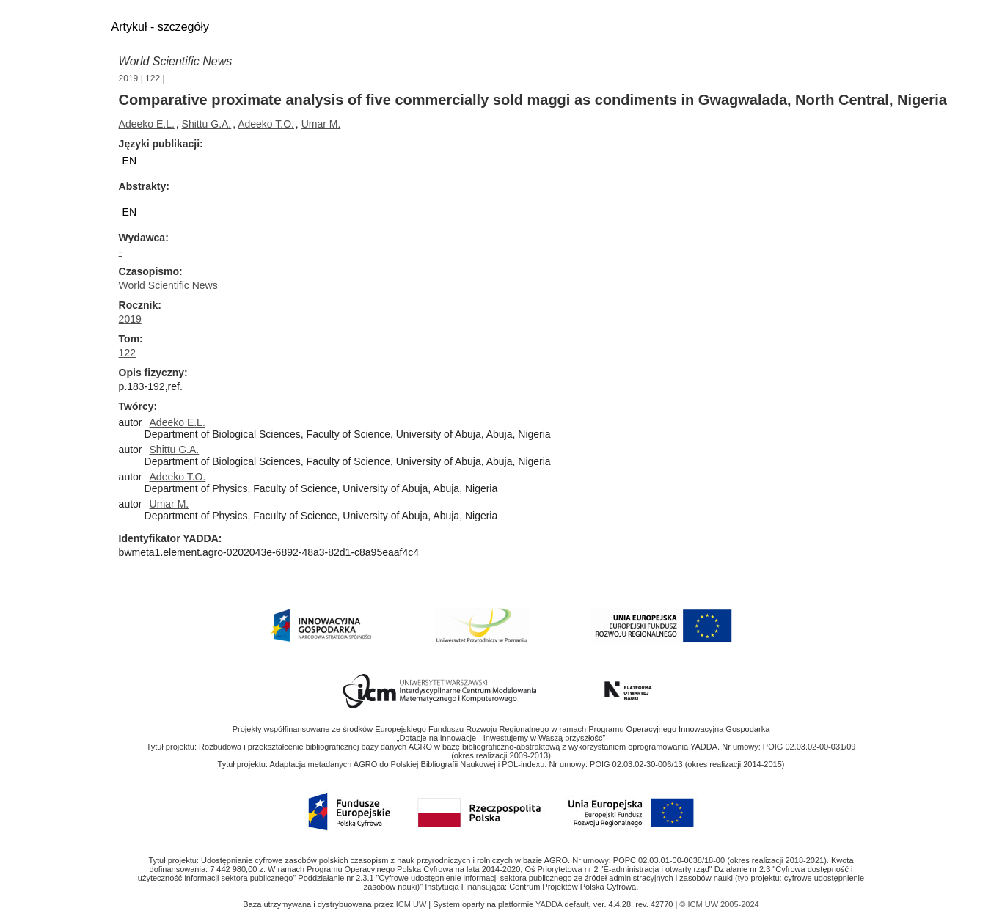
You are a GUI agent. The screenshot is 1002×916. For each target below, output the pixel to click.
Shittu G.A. (207, 124)
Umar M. (321, 124)
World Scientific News (176, 61)
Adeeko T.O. (266, 124)
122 (152, 78)
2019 (129, 78)
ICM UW (412, 904)
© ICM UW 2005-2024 (718, 904)
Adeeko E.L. (147, 124)
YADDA (550, 904)
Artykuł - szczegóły (160, 27)
